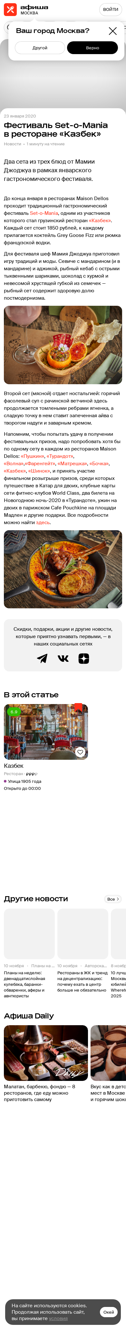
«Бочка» (99, 463)
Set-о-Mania (44, 213)
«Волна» (14, 463)
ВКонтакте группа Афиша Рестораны (63, 658)
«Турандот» (60, 456)
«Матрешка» (72, 463)
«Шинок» (39, 471)
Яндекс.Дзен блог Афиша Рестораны (83, 658)
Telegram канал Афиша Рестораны (42, 658)
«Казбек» (100, 220)
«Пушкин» (32, 456)
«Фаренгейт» (40, 463)
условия (58, 1318)
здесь (43, 522)
